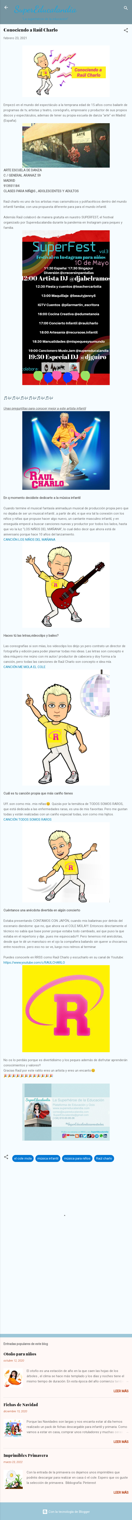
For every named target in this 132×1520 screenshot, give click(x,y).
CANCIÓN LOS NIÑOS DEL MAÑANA (29, 540)
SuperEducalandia (45, 9)
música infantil (47, 1158)
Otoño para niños (19, 1354)
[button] (126, 31)
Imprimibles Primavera (25, 1455)
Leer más (121, 1391)
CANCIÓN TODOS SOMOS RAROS (27, 819)
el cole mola (23, 1158)
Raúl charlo (104, 1158)
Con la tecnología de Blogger (66, 1512)
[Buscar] (126, 8)
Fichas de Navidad (20, 1404)
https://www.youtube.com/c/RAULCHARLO (34, 963)
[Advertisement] (66, 1296)
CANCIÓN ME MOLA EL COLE (24, 667)
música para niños (77, 1158)
